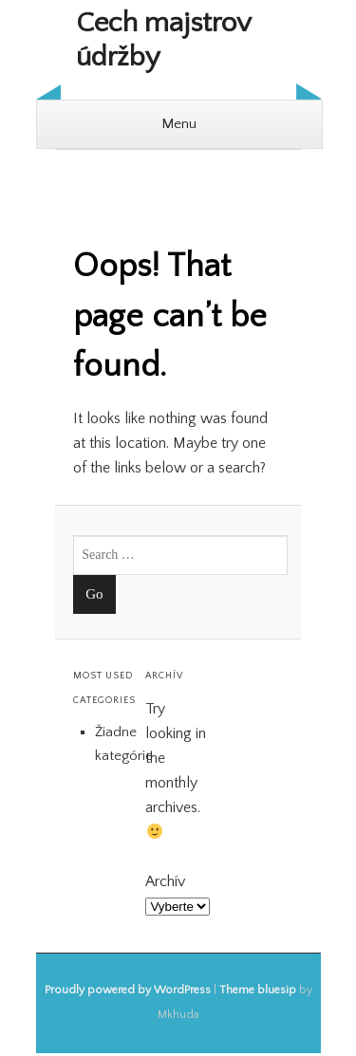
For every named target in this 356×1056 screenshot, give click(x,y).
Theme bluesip (257, 990)
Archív (165, 881)
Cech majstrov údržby (163, 40)
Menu (179, 124)
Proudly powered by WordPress (128, 990)
